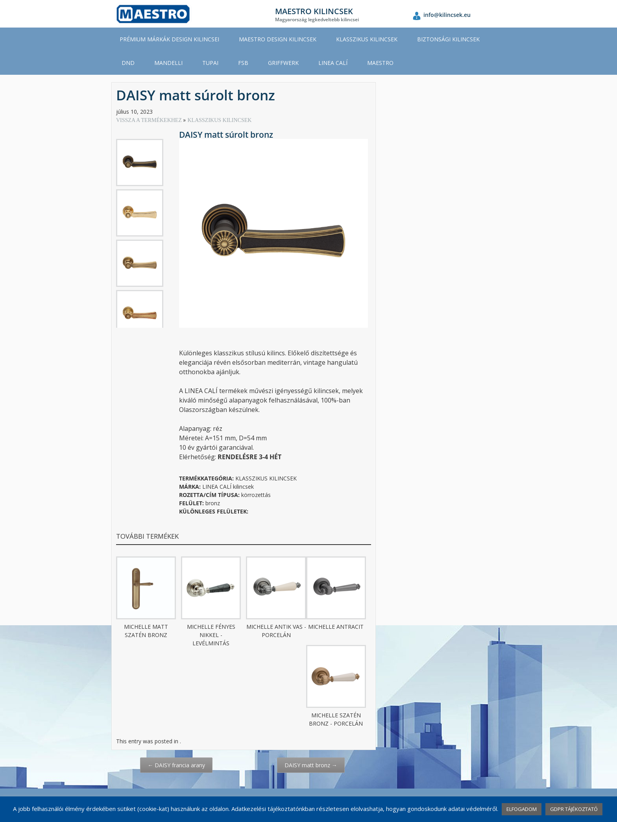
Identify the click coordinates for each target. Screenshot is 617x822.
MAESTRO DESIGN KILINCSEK (277, 39)
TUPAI (210, 62)
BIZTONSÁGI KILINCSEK (448, 39)
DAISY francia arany (176, 765)
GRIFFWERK (283, 62)
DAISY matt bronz (310, 765)
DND (128, 62)
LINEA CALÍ (332, 62)
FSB (243, 62)
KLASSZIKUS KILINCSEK (366, 39)
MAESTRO (380, 62)
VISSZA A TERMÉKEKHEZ (149, 120)
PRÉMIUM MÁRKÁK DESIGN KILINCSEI (169, 39)
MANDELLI (168, 62)
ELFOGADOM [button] (521, 809)
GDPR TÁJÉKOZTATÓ (574, 809)
